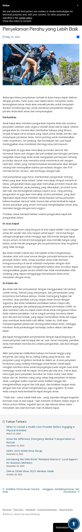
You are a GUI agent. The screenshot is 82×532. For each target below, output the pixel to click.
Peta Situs (18, 509)
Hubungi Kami (66, 509)
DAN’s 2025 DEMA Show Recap (24, 450)
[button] (77, 5)
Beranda (7, 509)
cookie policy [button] (25, 18)
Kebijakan (30, 509)
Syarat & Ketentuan (47, 509)
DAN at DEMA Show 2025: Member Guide (30, 471)
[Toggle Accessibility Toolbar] (74, 524)
